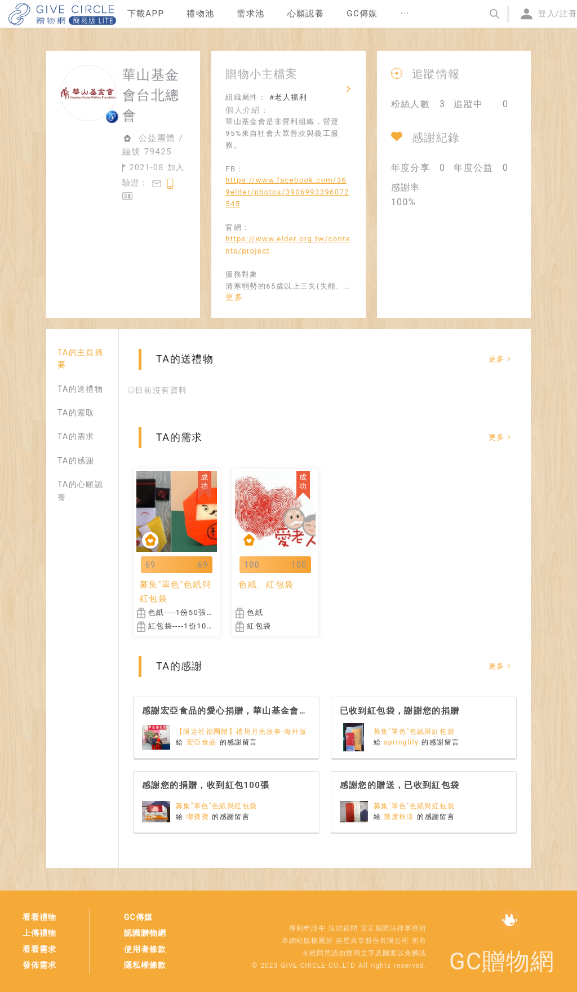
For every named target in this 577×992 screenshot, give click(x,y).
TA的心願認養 (80, 490)
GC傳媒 (138, 917)
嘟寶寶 (199, 817)
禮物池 (200, 13)
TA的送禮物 (80, 388)
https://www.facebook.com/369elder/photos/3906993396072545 (287, 192)
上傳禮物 (39, 932)
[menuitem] (146, 14)
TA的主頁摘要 (80, 358)
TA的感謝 (76, 460)
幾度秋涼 (400, 817)
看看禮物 (39, 917)
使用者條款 (145, 949)
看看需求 (39, 949)
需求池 (250, 13)
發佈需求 (39, 964)
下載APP (146, 13)
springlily (402, 742)
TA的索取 (76, 412)
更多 (234, 297)
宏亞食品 (203, 742)
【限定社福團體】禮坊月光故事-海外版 (241, 732)
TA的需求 (76, 436)
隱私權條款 (145, 964)
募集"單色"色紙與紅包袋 (414, 732)
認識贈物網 (145, 932)
